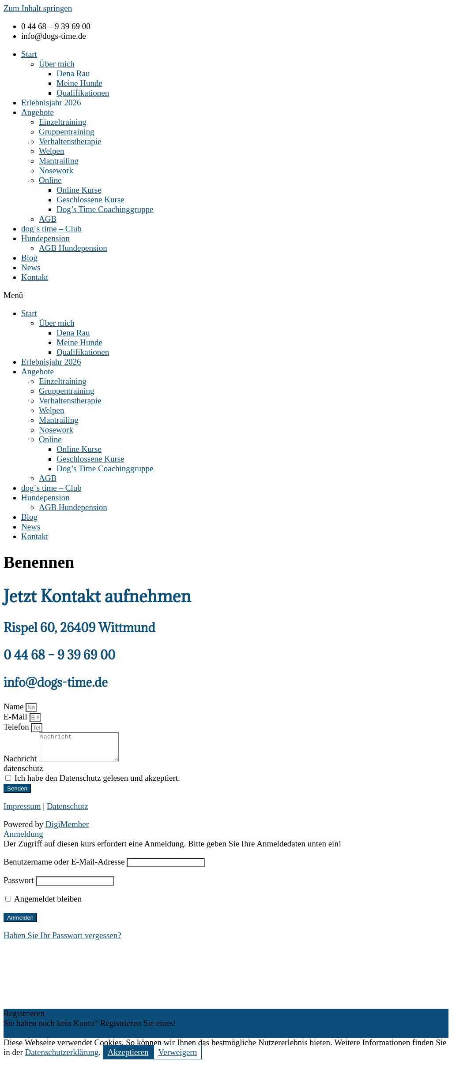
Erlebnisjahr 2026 (51, 102)
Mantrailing (59, 160)
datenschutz (23, 773)
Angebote (37, 112)
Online (50, 180)
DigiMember (67, 829)
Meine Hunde (79, 83)
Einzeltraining (63, 122)
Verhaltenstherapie (70, 141)
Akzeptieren (128, 1057)
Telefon (17, 726)
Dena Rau (73, 73)
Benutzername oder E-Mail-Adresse (64, 867)
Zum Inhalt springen (38, 8)
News (30, 267)
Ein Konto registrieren (41, 1038)
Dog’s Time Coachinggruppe (105, 209)
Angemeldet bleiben (43, 904)
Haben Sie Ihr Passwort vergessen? (62, 940)
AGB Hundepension (73, 248)
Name (15, 706)
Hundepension (45, 238)
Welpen (51, 151)
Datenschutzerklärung (62, 1057)
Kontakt (34, 277)
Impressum (22, 811)
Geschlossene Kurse (90, 199)
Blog (29, 257)
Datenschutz (67, 811)
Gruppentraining (66, 131)
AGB (47, 219)
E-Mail (17, 716)
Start (29, 54)
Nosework (56, 170)
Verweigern (177, 1057)
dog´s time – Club (51, 228)
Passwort (19, 885)
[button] (226, 295)
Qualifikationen (82, 92)
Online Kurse (79, 189)
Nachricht (21, 763)
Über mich (57, 63)
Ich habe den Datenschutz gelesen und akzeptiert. (97, 783)
